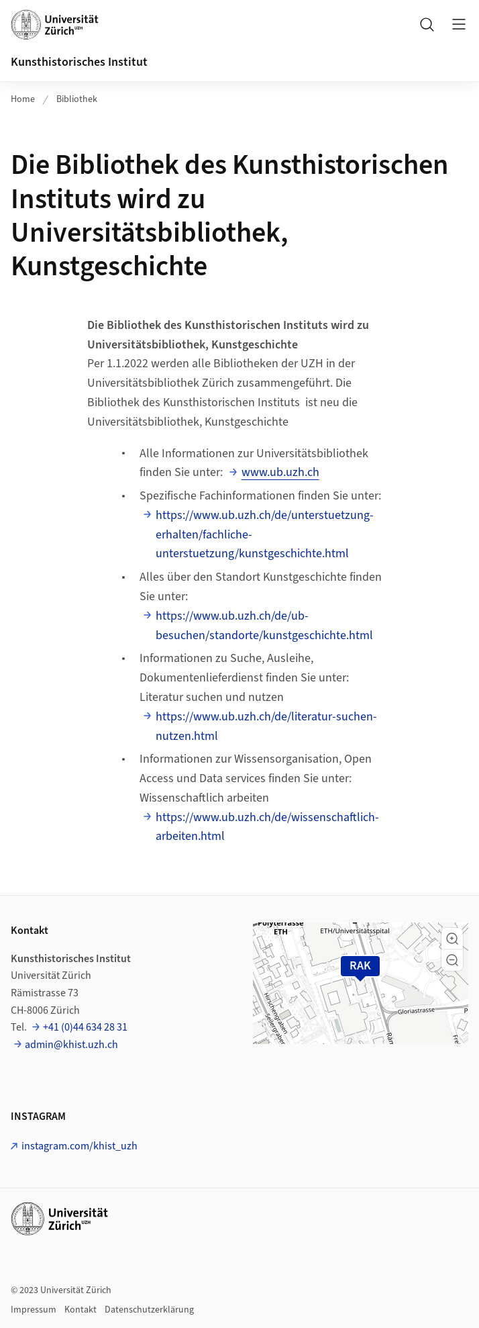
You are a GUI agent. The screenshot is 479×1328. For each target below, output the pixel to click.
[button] (452, 938)
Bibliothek (76, 99)
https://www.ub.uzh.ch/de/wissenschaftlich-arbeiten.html (267, 827)
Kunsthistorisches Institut (79, 62)
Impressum (33, 1310)
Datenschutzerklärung (149, 1310)
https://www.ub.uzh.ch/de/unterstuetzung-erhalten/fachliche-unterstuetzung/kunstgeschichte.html (265, 535)
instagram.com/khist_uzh (79, 1146)
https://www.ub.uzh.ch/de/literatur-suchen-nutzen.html (266, 726)
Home (23, 99)
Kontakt (80, 1310)
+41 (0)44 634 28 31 (85, 1027)
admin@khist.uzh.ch (71, 1044)
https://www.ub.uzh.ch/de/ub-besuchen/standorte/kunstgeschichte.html (264, 626)
